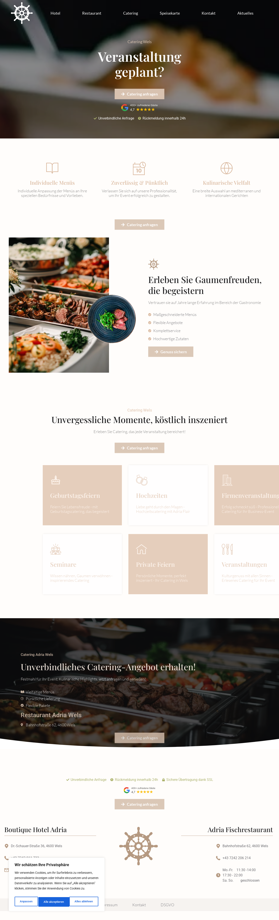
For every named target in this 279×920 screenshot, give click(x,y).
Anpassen (25, 902)
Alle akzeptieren (83, 902)
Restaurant (91, 13)
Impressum (108, 913)
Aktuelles (245, 13)
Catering (130, 13)
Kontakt (209, 13)
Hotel (55, 13)
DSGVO (167, 913)
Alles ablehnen (52, 902)
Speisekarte (170, 13)
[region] (57, 885)
